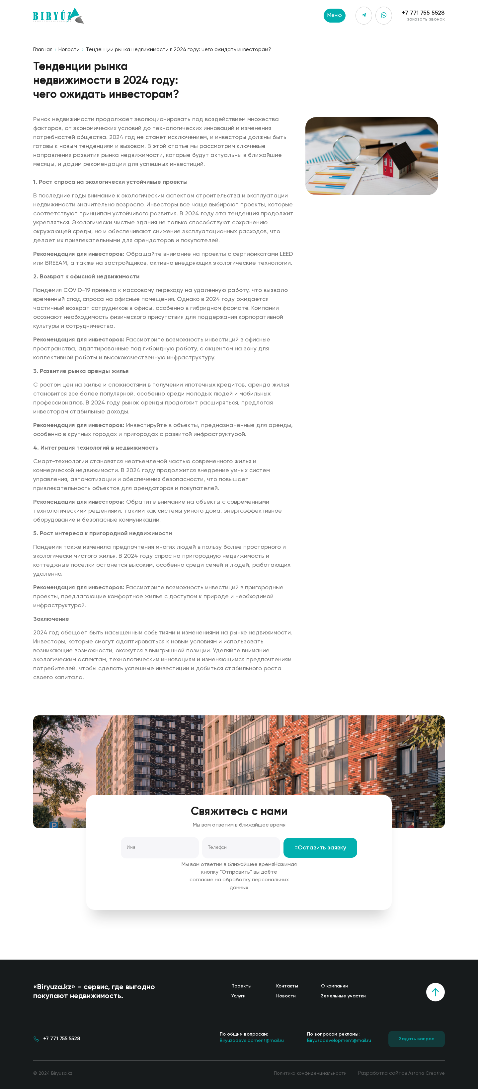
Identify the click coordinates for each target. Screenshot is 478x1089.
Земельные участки (343, 996)
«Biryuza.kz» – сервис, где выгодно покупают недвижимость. (94, 991)
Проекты (241, 986)
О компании (334, 986)
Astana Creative (426, 1073)
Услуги (238, 996)
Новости (69, 49)
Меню (334, 15)
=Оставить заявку (320, 848)
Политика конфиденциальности (310, 1073)
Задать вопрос (416, 1039)
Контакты (287, 986)
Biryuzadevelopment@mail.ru (252, 1037)
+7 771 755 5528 (423, 13)
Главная (42, 49)
